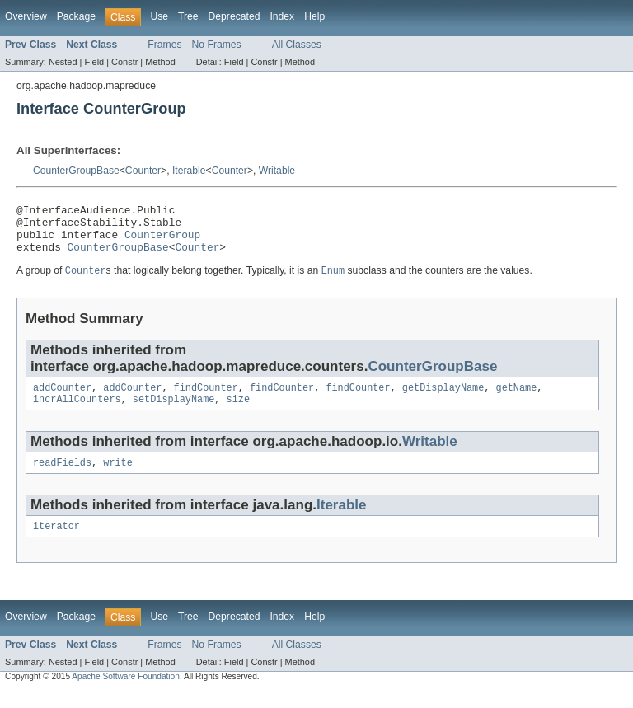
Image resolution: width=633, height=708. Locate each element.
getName (516, 399)
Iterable (189, 170)
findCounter (206, 399)
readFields (62, 478)
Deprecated (234, 16)
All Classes (296, 44)
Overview (26, 16)
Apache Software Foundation (126, 693)
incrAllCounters (77, 413)
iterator (56, 543)
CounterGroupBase (76, 170)
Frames (164, 44)
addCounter (62, 399)
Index (282, 16)
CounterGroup (162, 241)
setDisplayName (174, 413)
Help (314, 16)
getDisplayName (443, 399)
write (118, 478)
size (238, 413)
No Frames (216, 44)
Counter (143, 170)
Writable (277, 170)
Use (159, 16)
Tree (188, 16)
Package (76, 16)
